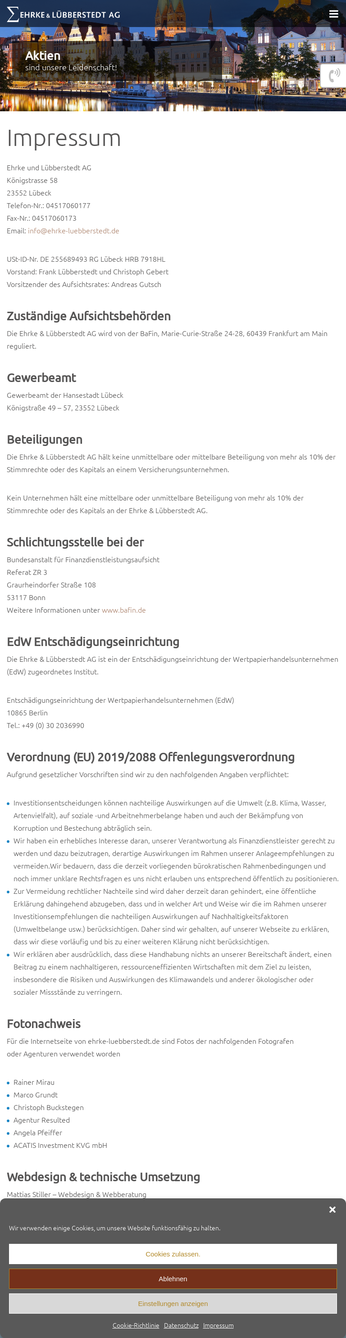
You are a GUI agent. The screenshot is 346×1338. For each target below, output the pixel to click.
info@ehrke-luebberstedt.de (73, 230)
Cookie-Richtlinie (136, 1324)
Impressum (218, 1324)
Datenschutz (181, 1324)
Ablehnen (173, 1279)
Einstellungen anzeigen (173, 1303)
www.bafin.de (124, 609)
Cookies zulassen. (173, 1254)
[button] (332, 1209)
